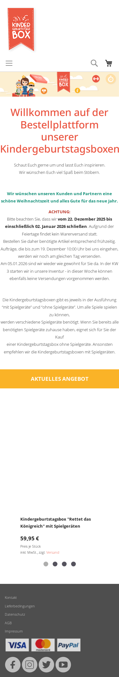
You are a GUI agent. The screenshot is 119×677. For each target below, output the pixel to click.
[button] (45, 564)
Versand (52, 552)
